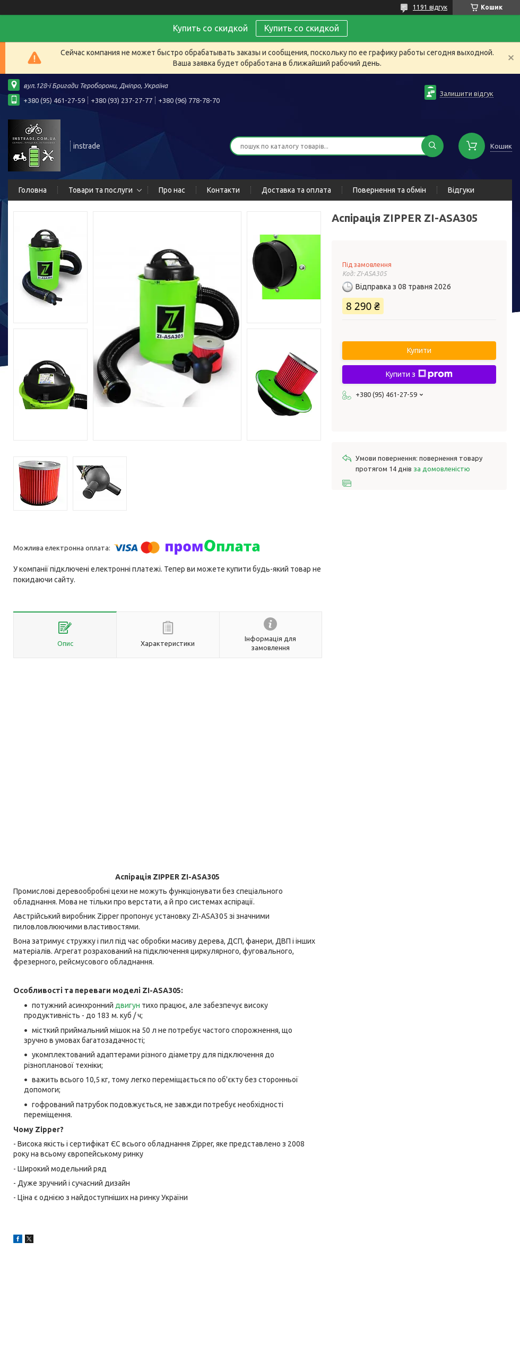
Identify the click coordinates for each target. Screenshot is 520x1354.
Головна (33, 190)
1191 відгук (430, 7)
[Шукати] (432, 146)
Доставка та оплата (296, 190)
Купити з (419, 374)
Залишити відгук (466, 93)
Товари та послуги (100, 190)
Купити (419, 350)
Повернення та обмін (389, 190)
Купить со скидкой (301, 28)
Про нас (172, 190)
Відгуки (461, 190)
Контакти (223, 190)
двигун (127, 1005)
